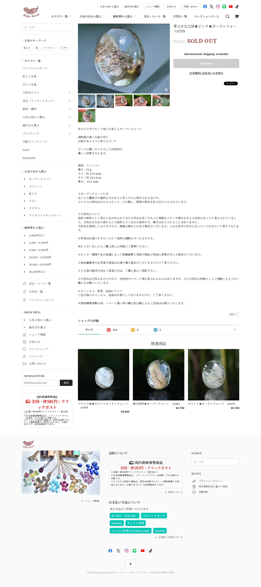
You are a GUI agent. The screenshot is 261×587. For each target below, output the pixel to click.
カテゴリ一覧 (61, 16)
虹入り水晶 (30, 76)
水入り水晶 (30, 84)
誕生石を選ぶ (132, 6)
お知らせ (171, 6)
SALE (26, 150)
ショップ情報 (152, 6)
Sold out (206, 63)
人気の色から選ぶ (109, 6)
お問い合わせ (190, 6)
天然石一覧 (180, 16)
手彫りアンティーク (35, 141)
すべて (89, 329)
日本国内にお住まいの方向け (206, 73)
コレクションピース (206, 16)
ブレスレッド (31, 133)
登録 (66, 382)
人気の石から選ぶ (92, 16)
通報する (234, 314)
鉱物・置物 (30, 109)
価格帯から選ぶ (124, 16)
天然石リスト (31, 92)
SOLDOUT (29, 158)
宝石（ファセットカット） (39, 101)
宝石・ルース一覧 (155, 16)
